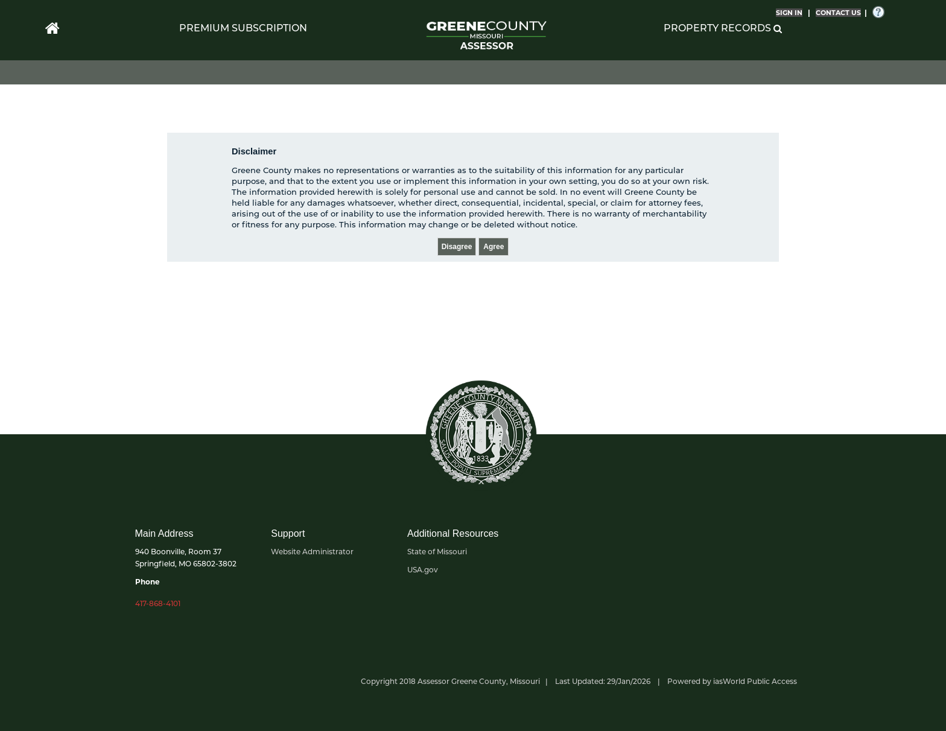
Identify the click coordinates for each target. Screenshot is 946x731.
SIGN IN (789, 12)
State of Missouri (437, 551)
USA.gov (422, 569)
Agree (493, 246)
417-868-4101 (157, 603)
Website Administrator (312, 551)
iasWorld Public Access (755, 681)
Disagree (457, 246)
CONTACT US (838, 12)
